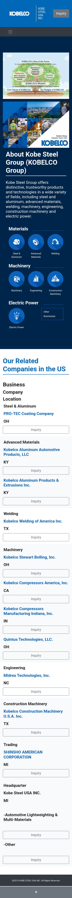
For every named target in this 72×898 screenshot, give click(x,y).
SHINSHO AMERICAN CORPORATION (23, 754)
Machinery (17, 281)
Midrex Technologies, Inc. (27, 675)
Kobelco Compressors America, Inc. (36, 583)
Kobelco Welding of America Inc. (33, 521)
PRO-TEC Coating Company (29, 413)
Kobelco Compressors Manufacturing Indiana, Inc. (28, 611)
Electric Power (17, 318)
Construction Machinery (55, 283)
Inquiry (61, 13)
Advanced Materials (36, 246)
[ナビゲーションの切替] (10, 31)
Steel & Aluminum (17, 246)
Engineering (36, 281)
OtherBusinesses (49, 314)
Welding (55, 244)
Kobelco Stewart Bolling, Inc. (30, 557)
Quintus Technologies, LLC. (28, 639)
